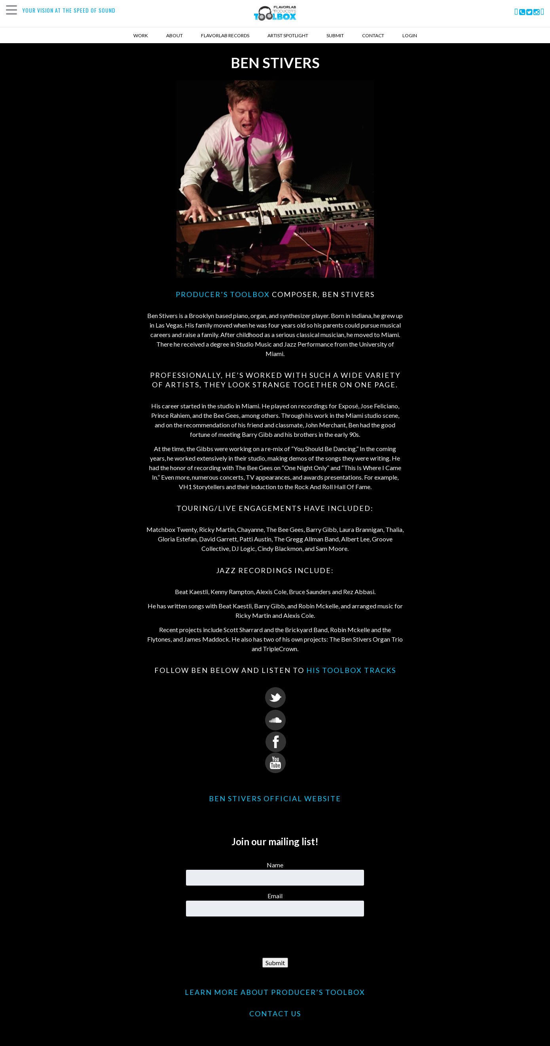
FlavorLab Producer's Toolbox (275, 15)
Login (409, 35)
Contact (373, 35)
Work (140, 35)
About (174, 35)
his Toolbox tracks (351, 670)
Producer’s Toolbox (223, 294)
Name (275, 865)
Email (275, 895)
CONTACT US (275, 1013)
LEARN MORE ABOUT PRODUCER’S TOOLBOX (275, 992)
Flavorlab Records (225, 35)
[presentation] (275, 937)
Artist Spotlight (287, 35)
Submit (335, 35)
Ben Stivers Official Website (275, 798)
